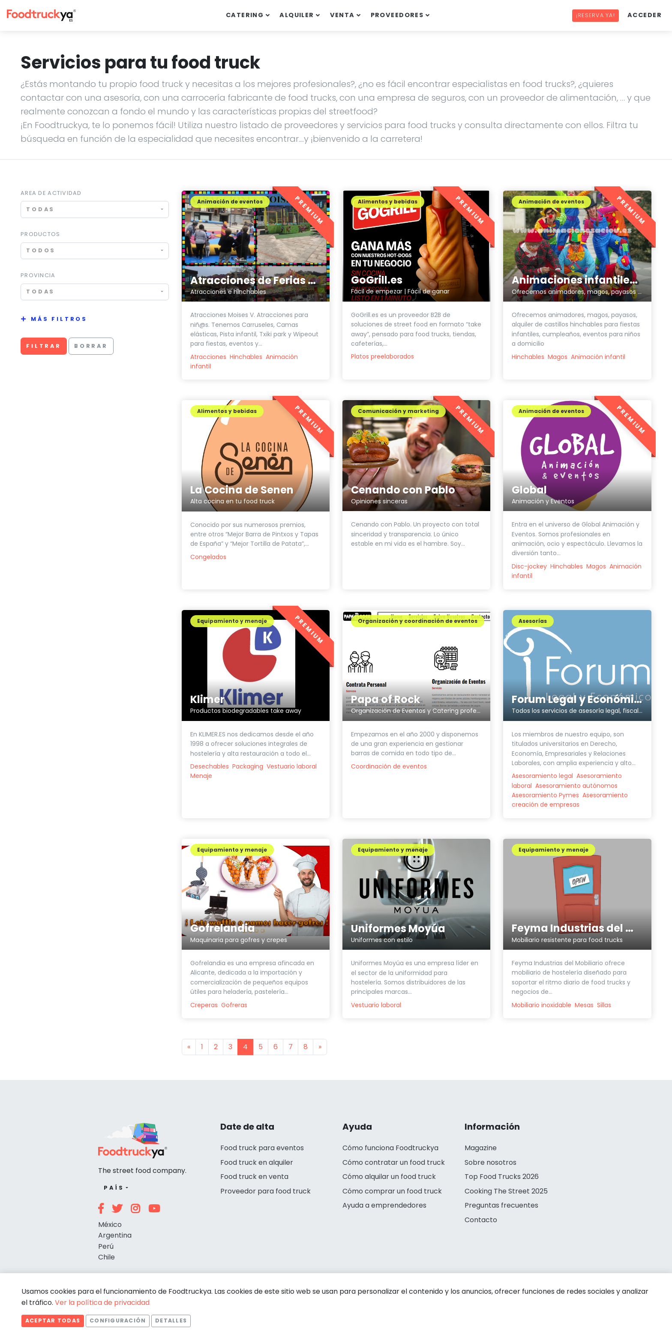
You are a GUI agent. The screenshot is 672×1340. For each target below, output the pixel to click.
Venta (342, 15)
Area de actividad (51, 193)
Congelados (208, 557)
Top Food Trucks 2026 (502, 1176)
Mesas (584, 1005)
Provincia (38, 275)
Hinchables (246, 357)
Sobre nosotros (490, 1162)
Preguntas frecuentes (501, 1205)
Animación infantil (598, 357)
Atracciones (208, 357)
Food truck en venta (254, 1176)
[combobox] (95, 209)
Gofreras (234, 1005)
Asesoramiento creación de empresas (570, 800)
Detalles (171, 1320)
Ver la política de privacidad (102, 1302)
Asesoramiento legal (542, 776)
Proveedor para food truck (265, 1191)
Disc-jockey (530, 566)
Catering (245, 15)
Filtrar (43, 346)
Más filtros (59, 319)
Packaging (247, 766)
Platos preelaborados (382, 356)
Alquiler (296, 15)
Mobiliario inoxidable (541, 1005)
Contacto (481, 1220)
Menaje (201, 776)
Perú (106, 1246)
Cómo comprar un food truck (392, 1191)
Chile (106, 1257)
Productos (40, 234)
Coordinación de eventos (389, 766)
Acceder (644, 15)
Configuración (118, 1320)
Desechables (209, 766)
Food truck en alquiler (256, 1162)
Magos (557, 357)
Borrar (91, 346)
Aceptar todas (52, 1320)
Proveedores (397, 15)
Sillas (604, 1005)
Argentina (115, 1235)
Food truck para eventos (262, 1148)
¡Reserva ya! (595, 15)
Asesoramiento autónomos (576, 785)
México (110, 1224)
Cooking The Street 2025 (506, 1191)
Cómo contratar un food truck (393, 1162)
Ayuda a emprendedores (384, 1205)
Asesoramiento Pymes (545, 795)
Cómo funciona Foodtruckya (390, 1148)
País (114, 1187)
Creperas (204, 1005)
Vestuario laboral (292, 766)
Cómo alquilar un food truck (389, 1176)
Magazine (481, 1148)
